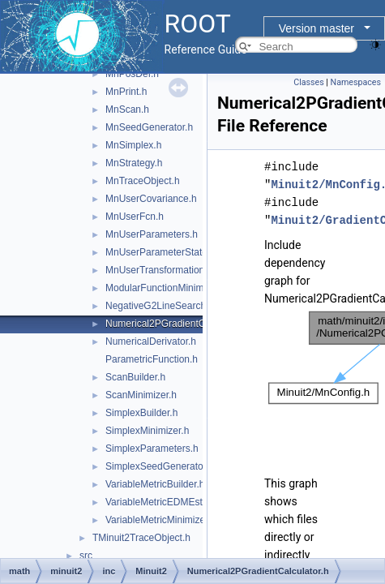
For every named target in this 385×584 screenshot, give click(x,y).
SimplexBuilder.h (141, 413)
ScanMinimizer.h (141, 395)
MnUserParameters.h (151, 234)
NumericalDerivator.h (150, 341)
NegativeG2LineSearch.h (159, 305)
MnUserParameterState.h (160, 252)
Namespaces (356, 82)
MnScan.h (127, 109)
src (85, 555)
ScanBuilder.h (135, 377)
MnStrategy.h (133, 163)
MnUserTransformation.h (158, 270)
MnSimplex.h (133, 145)
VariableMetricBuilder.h (155, 484)
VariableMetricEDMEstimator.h (171, 502)
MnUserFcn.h (134, 216)
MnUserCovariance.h (151, 198)
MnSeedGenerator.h (149, 127)
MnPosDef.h (132, 73)
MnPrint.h (126, 91)
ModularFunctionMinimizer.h (166, 288)
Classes (308, 82)
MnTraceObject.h (142, 181)
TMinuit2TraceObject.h (141, 537)
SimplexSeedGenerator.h (159, 466)
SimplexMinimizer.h (147, 430)
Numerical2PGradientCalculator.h (177, 323)
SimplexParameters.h (152, 448)
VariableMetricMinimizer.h (160, 520)
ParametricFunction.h (151, 359)
